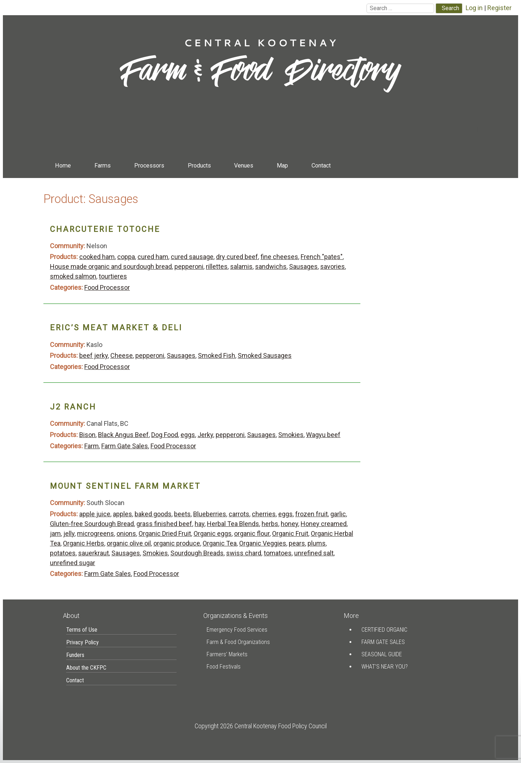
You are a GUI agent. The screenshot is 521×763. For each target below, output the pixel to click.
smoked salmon (73, 276)
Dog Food (164, 434)
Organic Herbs (83, 543)
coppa (126, 256)
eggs (188, 434)
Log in (474, 8)
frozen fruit (311, 514)
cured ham (152, 256)
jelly (69, 533)
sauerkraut (93, 553)
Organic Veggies (262, 543)
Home (63, 165)
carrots (239, 514)
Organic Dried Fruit (165, 533)
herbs (270, 523)
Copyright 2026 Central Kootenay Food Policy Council (261, 726)
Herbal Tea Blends (233, 523)
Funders (75, 655)
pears (297, 543)
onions (126, 533)
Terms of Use (81, 629)
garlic (338, 514)
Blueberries (209, 514)
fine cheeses (279, 256)
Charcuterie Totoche (105, 229)
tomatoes (278, 553)
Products (199, 165)
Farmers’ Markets (227, 654)
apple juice (94, 514)
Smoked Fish (216, 355)
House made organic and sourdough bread (111, 266)
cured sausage (192, 256)
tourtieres (113, 276)
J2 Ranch (73, 406)
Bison (87, 434)
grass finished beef (164, 523)
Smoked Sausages (265, 355)
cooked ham (97, 256)
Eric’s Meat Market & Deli (116, 327)
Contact (321, 165)
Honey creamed (324, 523)
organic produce (176, 543)
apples (122, 514)
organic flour (252, 533)
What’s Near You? (384, 666)
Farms (102, 165)
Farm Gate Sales (124, 446)
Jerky (205, 434)
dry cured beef (237, 256)
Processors (149, 165)
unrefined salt (314, 553)
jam (55, 533)
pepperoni (188, 266)
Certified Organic (384, 629)
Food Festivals (224, 666)
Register (499, 8)
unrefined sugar (72, 563)
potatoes (63, 553)
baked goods (153, 514)
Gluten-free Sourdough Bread (92, 523)
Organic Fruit (290, 533)
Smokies (291, 434)
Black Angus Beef (123, 434)
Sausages (303, 266)
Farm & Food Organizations (238, 642)
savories (332, 266)
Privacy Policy (82, 642)
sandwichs (271, 266)
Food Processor (107, 287)
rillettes (217, 266)
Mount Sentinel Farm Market (125, 486)
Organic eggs (213, 533)
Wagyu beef (323, 434)
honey (289, 523)
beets (182, 514)
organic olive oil (129, 543)
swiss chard (243, 553)
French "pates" (322, 256)
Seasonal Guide (381, 654)
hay (199, 523)
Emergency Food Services (237, 629)
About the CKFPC (86, 667)
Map (282, 165)
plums (317, 543)
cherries (264, 514)
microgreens (95, 533)
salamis (241, 266)
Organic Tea (220, 543)
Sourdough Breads (197, 553)
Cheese (121, 355)
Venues (243, 165)
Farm (91, 446)
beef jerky (93, 355)
